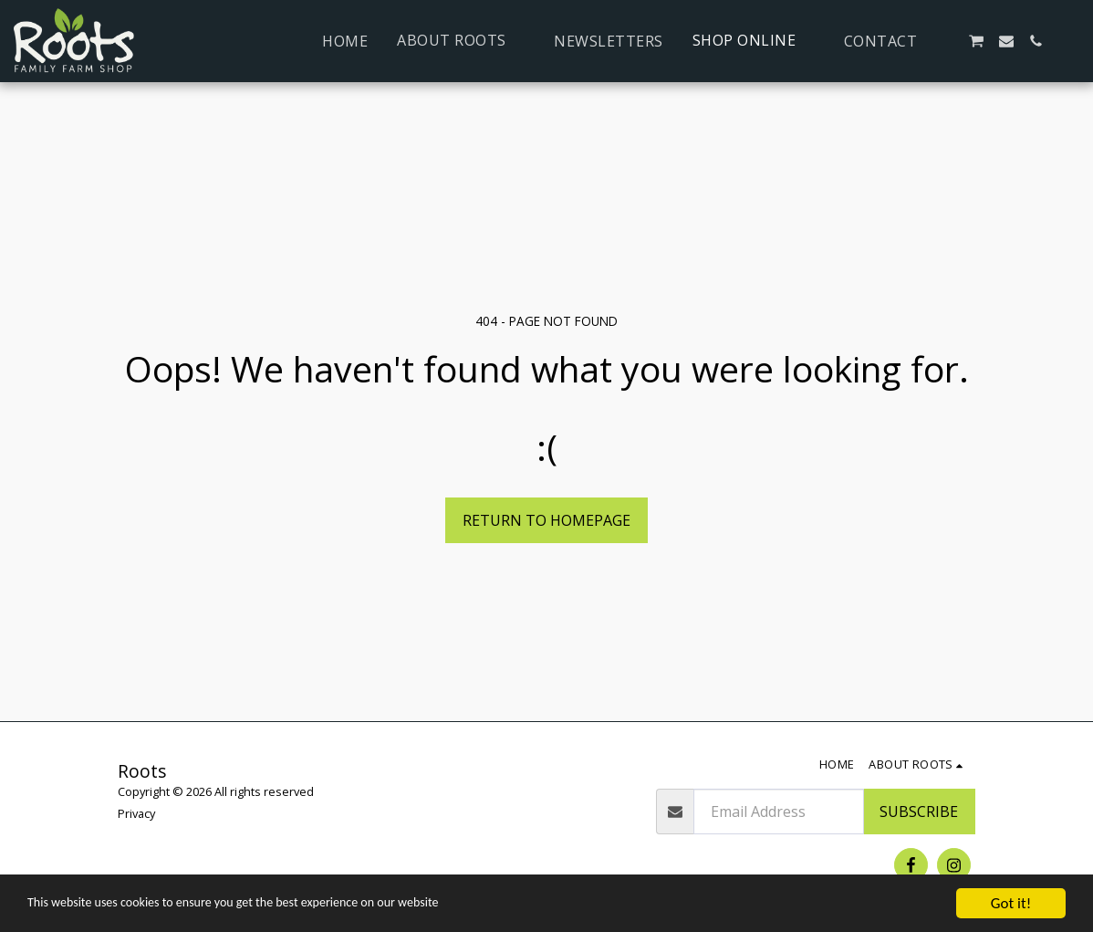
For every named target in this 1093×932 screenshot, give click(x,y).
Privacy (136, 813)
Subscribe (919, 811)
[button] (460, 41)
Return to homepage (546, 520)
